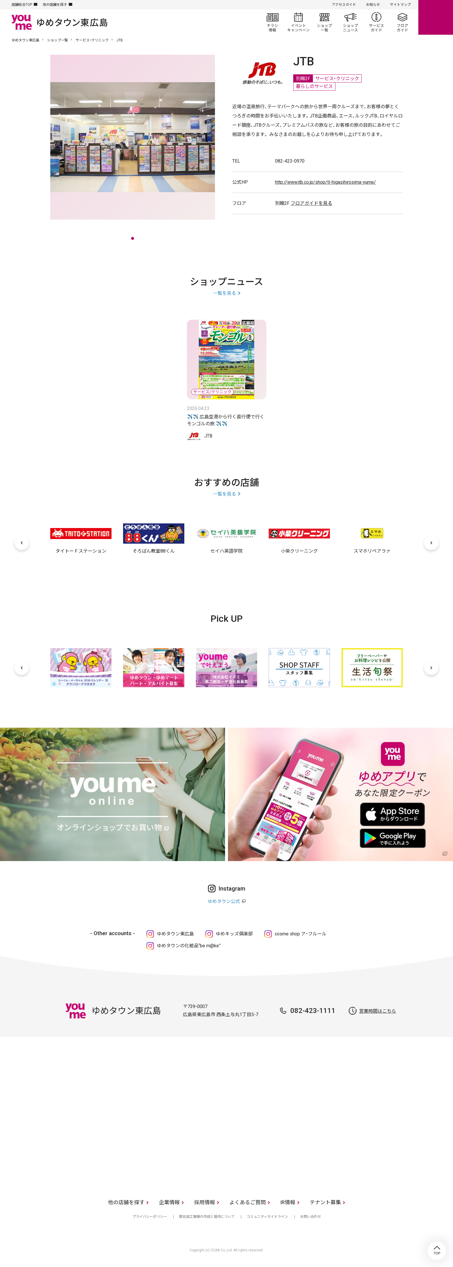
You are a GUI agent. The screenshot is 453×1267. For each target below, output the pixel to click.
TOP (437, 1251)
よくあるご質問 (247, 1202)
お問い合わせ (310, 1217)
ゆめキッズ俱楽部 (234, 934)
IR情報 (287, 1202)
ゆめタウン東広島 (25, 40)
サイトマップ (400, 5)
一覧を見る (224, 293)
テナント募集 (325, 1202)
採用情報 (204, 1202)
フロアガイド (402, 22)
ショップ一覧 (324, 22)
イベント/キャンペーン (298, 22)
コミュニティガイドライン (267, 1217)
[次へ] (431, 543)
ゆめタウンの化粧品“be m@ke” (189, 945)
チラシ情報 (272, 22)
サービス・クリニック (92, 40)
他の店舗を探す (55, 5)
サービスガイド (376, 22)
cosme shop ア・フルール (300, 934)
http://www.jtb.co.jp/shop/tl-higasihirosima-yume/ (325, 182)
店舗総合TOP (22, 5)
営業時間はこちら (377, 1011)
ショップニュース (350, 22)
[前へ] (21, 543)
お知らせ (373, 5)
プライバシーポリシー (149, 1217)
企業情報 (169, 1202)
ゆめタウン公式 (224, 901)
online (435, 17)
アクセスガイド (344, 5)
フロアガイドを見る (311, 203)
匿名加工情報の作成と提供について (207, 1217)
